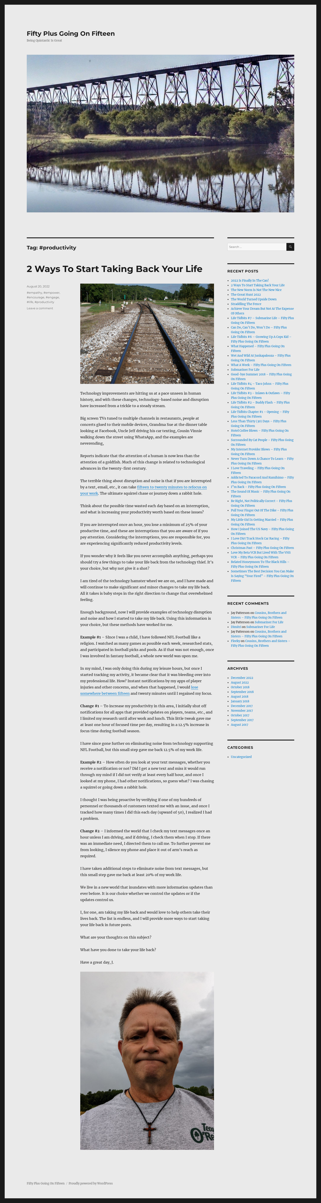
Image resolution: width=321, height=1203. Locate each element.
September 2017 (242, 720)
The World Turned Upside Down (254, 299)
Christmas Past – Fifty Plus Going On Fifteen (262, 548)
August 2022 (240, 682)
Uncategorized (241, 757)
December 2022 (242, 678)
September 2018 (242, 692)
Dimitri (236, 627)
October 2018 (240, 687)
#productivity (44, 302)
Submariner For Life (245, 370)
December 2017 (242, 706)
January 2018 (240, 701)
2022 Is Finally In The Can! (250, 280)
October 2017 (240, 715)
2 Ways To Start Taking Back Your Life (114, 268)
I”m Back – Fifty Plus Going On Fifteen (258, 487)
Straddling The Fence (246, 304)
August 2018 (239, 697)
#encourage (35, 297)
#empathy (34, 292)
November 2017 (242, 711)
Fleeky (235, 641)
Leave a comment (40, 308)
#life (30, 302)
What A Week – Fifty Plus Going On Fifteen (261, 365)
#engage (52, 297)
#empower (51, 292)
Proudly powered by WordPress (91, 1183)
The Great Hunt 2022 (246, 295)
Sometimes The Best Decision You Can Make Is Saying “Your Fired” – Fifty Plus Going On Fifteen (262, 576)
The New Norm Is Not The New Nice (256, 290)
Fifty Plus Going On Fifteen (71, 33)
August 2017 (239, 725)
